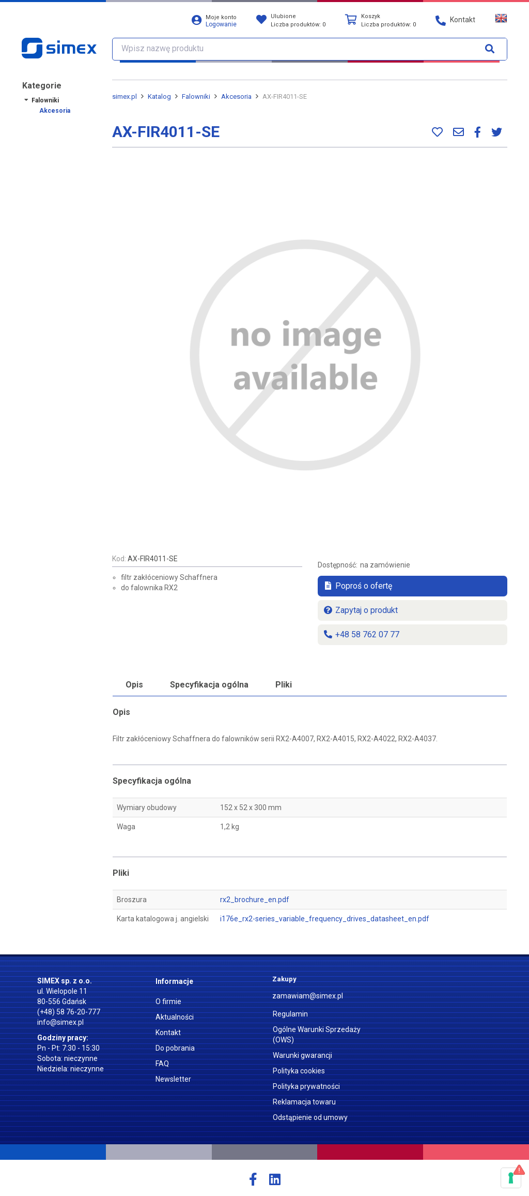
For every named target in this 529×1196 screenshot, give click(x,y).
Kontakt (168, 1032)
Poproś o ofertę (357, 586)
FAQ (162, 1063)
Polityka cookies (299, 1071)
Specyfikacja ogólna (209, 685)
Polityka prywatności (306, 1086)
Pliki (283, 685)
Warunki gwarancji (302, 1055)
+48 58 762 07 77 (361, 634)
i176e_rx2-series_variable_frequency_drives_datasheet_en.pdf (324, 919)
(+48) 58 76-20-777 (68, 1012)
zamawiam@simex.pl (307, 996)
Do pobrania (175, 1048)
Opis (134, 685)
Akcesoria (54, 110)
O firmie (168, 1001)
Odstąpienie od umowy (310, 1117)
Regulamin (290, 1014)
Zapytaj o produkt (360, 610)
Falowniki (45, 100)
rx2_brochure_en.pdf (254, 899)
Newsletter (173, 1079)
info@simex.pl (60, 1022)
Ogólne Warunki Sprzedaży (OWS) (317, 1034)
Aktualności (174, 1017)
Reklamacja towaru (304, 1102)
